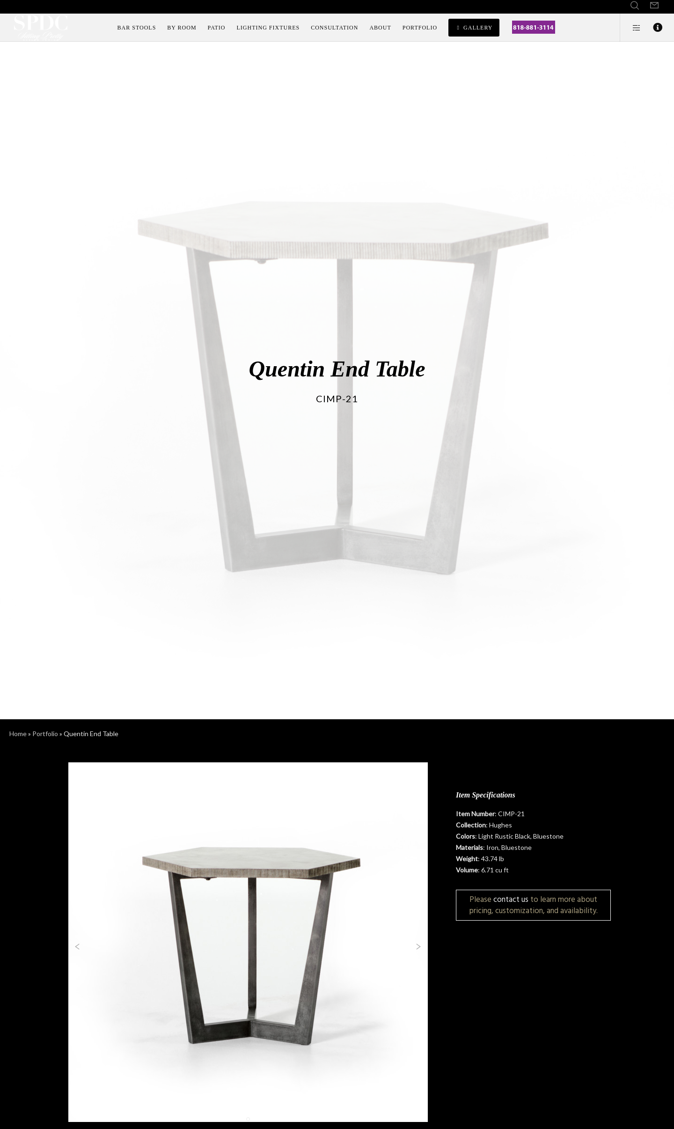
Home (18, 734)
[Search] (634, 5)
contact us (510, 899)
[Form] (654, 5)
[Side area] (630, 28)
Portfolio (45, 734)
